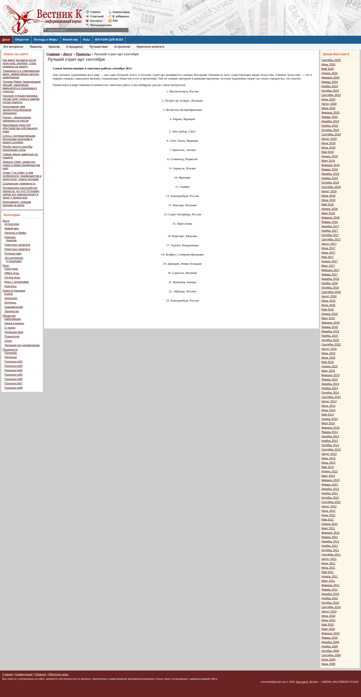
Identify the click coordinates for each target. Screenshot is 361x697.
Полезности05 (13, 374)
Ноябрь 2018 (329, 178)
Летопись (10, 302)
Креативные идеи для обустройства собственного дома (20, 128)
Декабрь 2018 (330, 174)
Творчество (11, 311)
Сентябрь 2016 (331, 292)
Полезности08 (13, 388)
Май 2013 (327, 467)
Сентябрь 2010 (331, 607)
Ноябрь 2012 (329, 493)
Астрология (122, 46)
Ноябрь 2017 (329, 230)
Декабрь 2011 (330, 541)
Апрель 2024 (329, 73)
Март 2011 (328, 581)
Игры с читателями (16, 282)
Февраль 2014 (330, 427)
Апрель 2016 (329, 314)
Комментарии (121, 12)
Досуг (6, 39)
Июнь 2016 (328, 305)
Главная (95, 12)
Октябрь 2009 (330, 651)
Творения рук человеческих (22, 345)
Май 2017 (327, 257)
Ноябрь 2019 (329, 125)
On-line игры (12, 277)
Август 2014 (329, 401)
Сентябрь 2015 (331, 344)
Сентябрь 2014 (331, 397)
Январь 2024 (329, 82)
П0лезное (10, 357)
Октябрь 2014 (330, 392)
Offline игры (11, 273)
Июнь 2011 (328, 567)
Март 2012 (328, 528)
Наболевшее (12, 319)
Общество (22, 39)
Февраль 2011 (330, 585)
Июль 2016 (328, 300)
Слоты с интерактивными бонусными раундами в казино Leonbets (19, 139)
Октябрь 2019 (330, 130)
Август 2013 (329, 454)
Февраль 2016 (330, 322)
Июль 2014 (328, 405)
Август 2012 (329, 506)
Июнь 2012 (328, 515)
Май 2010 (327, 624)
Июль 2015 (328, 353)
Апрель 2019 (329, 156)
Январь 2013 (329, 484)
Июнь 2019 (328, 147)
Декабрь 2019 (330, 121)
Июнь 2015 (328, 357)
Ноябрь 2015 (329, 335)
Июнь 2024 (328, 64)
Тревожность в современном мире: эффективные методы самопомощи (21, 74)
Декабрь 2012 (330, 489)
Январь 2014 (329, 432)
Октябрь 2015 (330, 340)
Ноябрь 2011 (329, 546)
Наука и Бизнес (14, 323)
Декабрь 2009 (330, 642)
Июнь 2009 (328, 664)
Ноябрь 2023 (329, 86)
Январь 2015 (329, 379)
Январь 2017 (329, 274)
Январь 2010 (329, 637)
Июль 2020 (328, 108)
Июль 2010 (328, 616)
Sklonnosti (10, 298)
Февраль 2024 (330, 77)
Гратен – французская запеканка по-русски (17, 119)
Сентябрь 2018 (331, 187)
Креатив (54, 46)
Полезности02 (13, 361)
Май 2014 (327, 414)
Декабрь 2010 (330, 594)
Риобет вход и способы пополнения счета (17, 148)
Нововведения (13, 307)
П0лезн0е (10, 352)
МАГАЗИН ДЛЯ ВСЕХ (109, 39)
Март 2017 (328, 265)
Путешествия (99, 46)
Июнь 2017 (328, 252)
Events (8, 294)
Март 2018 (328, 213)
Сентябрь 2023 (331, 95)
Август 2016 (329, 296)
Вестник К (302, 681)
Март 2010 (328, 629)
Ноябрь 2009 (329, 646)
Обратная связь (58, 674)
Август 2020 (329, 103)
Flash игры (11, 268)
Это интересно (13, 46)
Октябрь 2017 (330, 235)
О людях (9, 327)
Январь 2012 (329, 537)
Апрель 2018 (329, 209)
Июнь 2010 (328, 620)
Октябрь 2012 (330, 497)
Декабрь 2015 (330, 331)
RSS (115, 20)
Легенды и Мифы (46, 39)
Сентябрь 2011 (331, 554)
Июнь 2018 (328, 200)
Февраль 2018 (330, 217)
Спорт (8, 341)
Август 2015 (329, 349)
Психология (11, 336)
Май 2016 (327, 309)
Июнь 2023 (328, 99)
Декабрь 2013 (330, 436)
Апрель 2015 (329, 366)
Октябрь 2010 (330, 602)
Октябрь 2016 (330, 287)
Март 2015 (328, 370)
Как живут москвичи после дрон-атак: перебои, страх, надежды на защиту (20, 63)
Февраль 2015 (330, 375)
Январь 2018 (329, 222)
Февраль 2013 (330, 480)
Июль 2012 (328, 510)
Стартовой (97, 16)
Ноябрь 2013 (329, 440)
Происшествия (13, 332)
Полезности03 (13, 366)
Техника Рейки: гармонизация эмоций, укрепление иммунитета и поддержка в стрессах (22, 86)
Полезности (10, 349)
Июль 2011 (328, 563)
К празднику (74, 46)
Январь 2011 (329, 589)
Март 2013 (328, 475)
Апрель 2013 (329, 471)
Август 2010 (329, 611)
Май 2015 (327, 362)
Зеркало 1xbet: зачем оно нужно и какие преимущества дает (21, 165)
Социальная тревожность (19, 183)
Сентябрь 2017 (331, 239)
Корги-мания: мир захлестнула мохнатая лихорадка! (17, 110)
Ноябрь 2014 (329, 388)
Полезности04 (13, 370)
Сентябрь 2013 (331, 449)
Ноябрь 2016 (329, 283)
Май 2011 (327, 572)
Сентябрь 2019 (331, 134)
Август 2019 (329, 139)
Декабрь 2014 (330, 384)
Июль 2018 (328, 195)
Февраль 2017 (330, 270)
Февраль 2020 (330, 112)
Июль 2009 (328, 659)
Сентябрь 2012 (331, 502)
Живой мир (70, 39)
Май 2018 (327, 204)
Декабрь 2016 (330, 279)
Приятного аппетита (150, 46)
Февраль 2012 (330, 532)
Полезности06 (13, 379)
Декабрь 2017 (330, 226)
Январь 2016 (329, 327)
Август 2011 (329, 559)
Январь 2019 (329, 169)
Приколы (36, 46)
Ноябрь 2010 (329, 598)
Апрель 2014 (329, 419)
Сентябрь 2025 (331, 60)
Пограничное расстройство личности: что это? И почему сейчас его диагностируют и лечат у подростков (21, 192)
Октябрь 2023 (330, 90)
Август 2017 (329, 244)
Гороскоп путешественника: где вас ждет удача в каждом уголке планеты (21, 99)
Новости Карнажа (14, 290)
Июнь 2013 (328, 462)
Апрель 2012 (329, 524)
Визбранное (121, 16)
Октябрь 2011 (330, 550)
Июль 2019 (328, 143)
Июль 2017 (328, 248)
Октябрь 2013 (330, 445)
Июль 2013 (328, 458)
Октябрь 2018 (330, 182)
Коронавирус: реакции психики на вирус (17, 203)
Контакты (96, 20)
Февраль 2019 (330, 165)
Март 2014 (328, 423)
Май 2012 (327, 519)
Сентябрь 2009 (331, 655)
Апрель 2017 (329, 261)
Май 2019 (327, 152)
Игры (86, 39)
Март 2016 (328, 318)
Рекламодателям (99, 25)
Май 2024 (327, 68)
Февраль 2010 (330, 633)
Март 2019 (328, 160)
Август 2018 (329, 191)
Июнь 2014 (328, 410)
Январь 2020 (329, 117)
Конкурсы (10, 286)
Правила (40, 674)
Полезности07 (13, 383)
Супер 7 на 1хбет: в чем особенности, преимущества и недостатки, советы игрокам (22, 176)
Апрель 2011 (329, 576)
